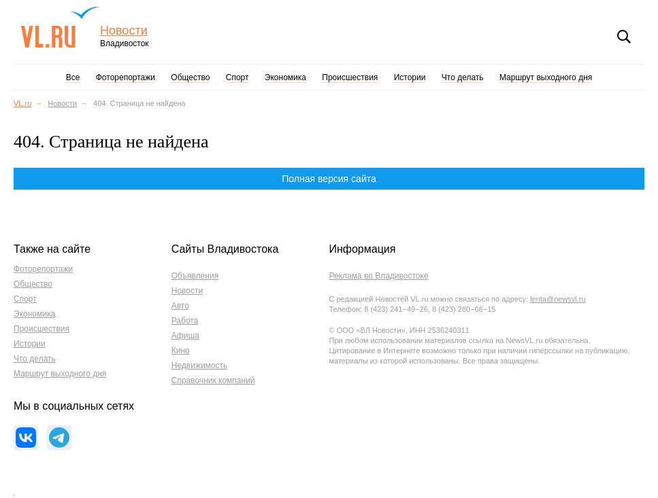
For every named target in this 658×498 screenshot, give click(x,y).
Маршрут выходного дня (545, 77)
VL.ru (60, 27)
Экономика (285, 77)
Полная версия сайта (329, 178)
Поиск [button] (624, 37)
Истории (410, 77)
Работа (185, 320)
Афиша (185, 335)
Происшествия (350, 77)
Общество (190, 77)
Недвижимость (199, 365)
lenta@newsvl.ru (557, 299)
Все (73, 77)
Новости (124, 31)
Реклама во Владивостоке (378, 276)
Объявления (194, 276)
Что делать (463, 77)
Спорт (237, 77)
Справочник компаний (213, 380)
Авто (180, 305)
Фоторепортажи (125, 77)
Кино (180, 350)
